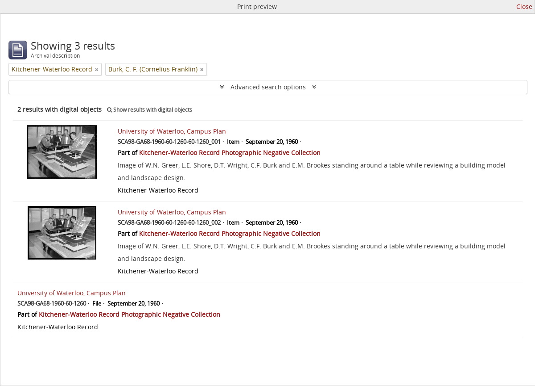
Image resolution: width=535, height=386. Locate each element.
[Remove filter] (97, 69)
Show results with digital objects (149, 109)
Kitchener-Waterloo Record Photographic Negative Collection (230, 152)
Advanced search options (268, 87)
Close (524, 6)
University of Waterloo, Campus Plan (172, 131)
